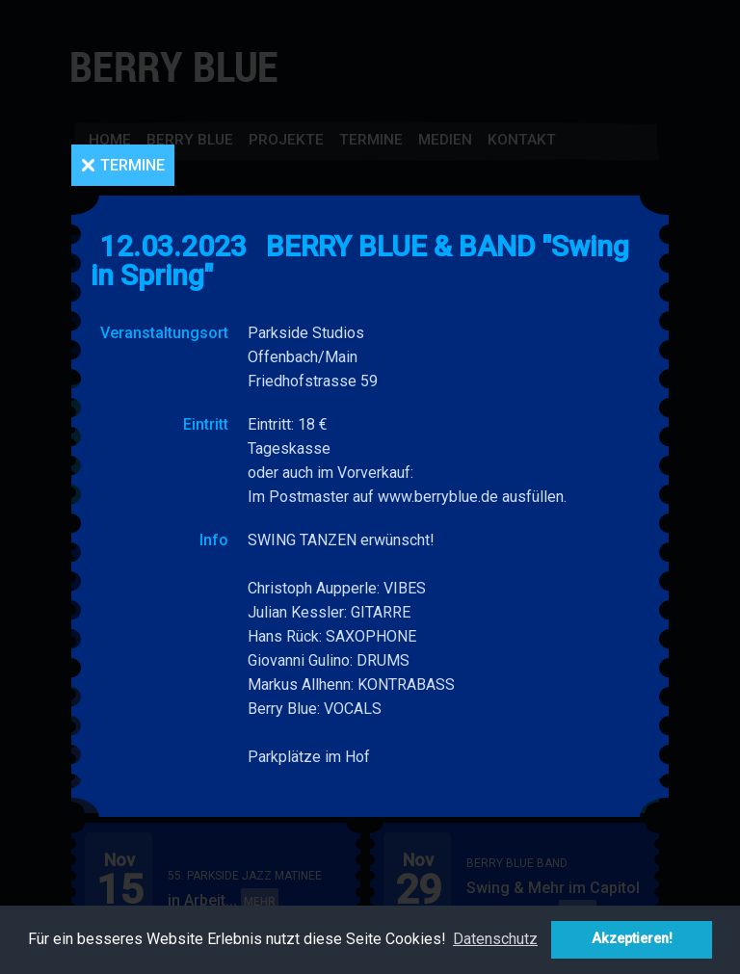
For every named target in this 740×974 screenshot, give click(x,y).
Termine (132, 165)
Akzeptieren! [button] (632, 939)
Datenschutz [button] (495, 939)
